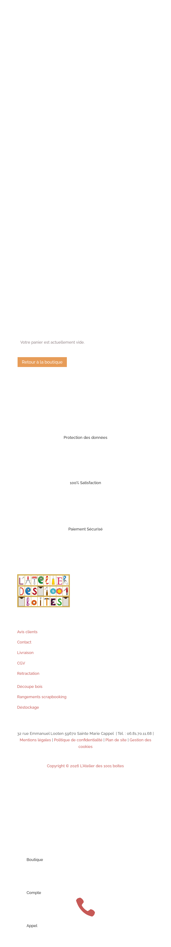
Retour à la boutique (42, 362)
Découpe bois (29, 686)
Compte (34, 892)
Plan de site (116, 740)
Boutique (35, 859)
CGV (21, 663)
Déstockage (28, 707)
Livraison (25, 652)
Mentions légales (35, 740)
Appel (32, 925)
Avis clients (27, 632)
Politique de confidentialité (78, 740)
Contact (24, 642)
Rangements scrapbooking (41, 697)
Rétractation (28, 673)
